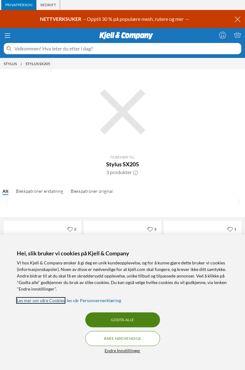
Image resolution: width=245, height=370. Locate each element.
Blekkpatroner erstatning (39, 191)
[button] (135, 172)
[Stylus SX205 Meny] (52, 64)
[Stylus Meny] (21, 64)
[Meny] (7, 35)
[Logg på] (222, 34)
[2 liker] (71, 229)
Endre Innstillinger (122, 350)
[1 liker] (231, 229)
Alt (5, 191)
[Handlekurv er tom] (237, 34)
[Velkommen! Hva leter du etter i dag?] (126, 48)
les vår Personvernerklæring (94, 300)
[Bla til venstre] (6, 201)
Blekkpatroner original (92, 191)
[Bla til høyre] (238, 201)
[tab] (18, 5)
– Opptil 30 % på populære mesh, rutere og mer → (115, 19)
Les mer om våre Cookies (41, 300)
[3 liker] (151, 229)
